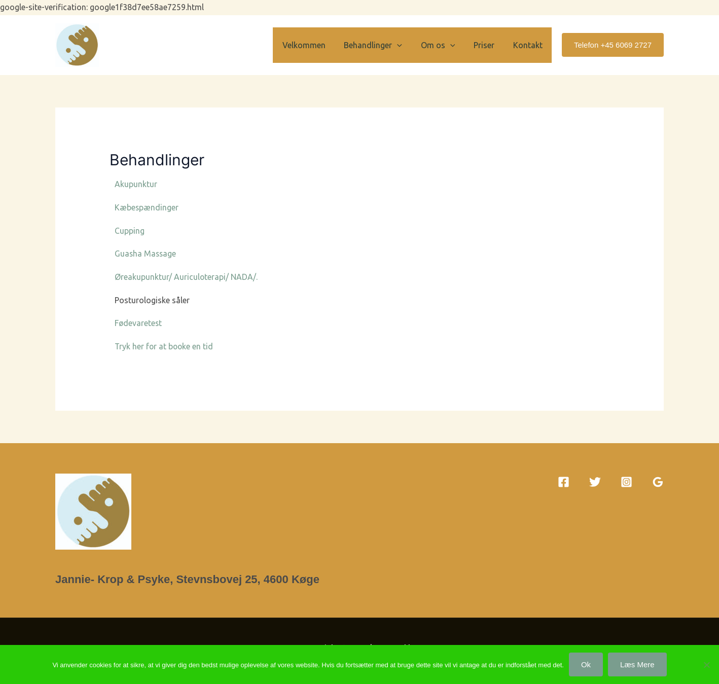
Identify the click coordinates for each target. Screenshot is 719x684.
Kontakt (529, 45)
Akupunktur (136, 184)
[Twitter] (595, 482)
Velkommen (314, 45)
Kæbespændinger (147, 207)
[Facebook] (563, 482)
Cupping (130, 230)
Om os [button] (443, 45)
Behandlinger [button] (381, 45)
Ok (586, 664)
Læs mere (637, 664)
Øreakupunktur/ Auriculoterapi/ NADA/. (186, 276)
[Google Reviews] (658, 482)
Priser (487, 45)
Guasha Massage (146, 253)
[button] (406, 45)
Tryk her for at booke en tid (165, 346)
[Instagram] (626, 482)
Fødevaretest (139, 323)
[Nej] (706, 665)
